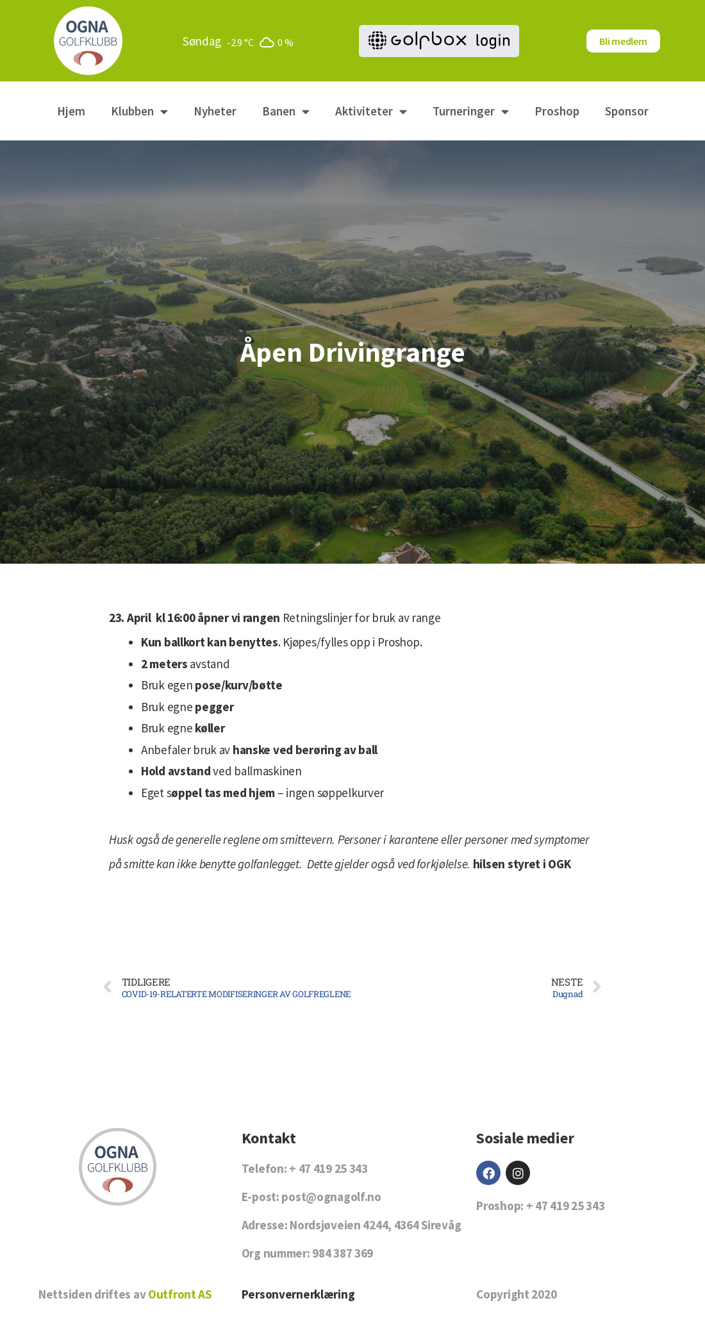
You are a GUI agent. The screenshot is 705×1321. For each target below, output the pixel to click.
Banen (286, 111)
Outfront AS (180, 1294)
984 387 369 (342, 1253)
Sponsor (627, 111)
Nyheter (215, 111)
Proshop (557, 111)
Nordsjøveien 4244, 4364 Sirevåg (375, 1225)
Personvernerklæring (298, 1294)
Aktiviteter (371, 111)
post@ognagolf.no (331, 1196)
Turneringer (471, 111)
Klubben (139, 111)
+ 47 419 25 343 (328, 1168)
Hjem (71, 111)
